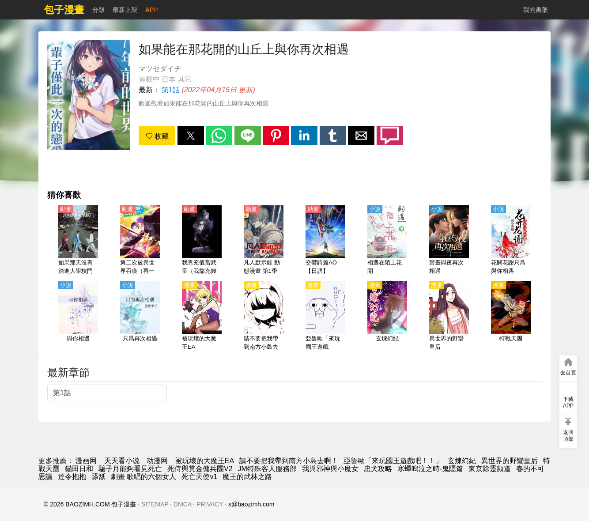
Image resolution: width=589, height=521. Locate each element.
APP (151, 9)
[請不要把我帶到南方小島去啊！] (263, 316)
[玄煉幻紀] (387, 316)
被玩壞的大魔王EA (204, 460)
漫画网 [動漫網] (86, 460)
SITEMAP (154, 504)
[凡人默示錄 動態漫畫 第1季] (263, 240)
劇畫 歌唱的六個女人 (143, 476)
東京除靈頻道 (489, 468)
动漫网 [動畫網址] (157, 460)
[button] (190, 135)
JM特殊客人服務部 (267, 468)
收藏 (157, 136)
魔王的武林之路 (247, 476)
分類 (98, 9)
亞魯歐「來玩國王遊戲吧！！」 (393, 460)
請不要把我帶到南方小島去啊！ (288, 460)
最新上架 (125, 9)
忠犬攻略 (378, 468)
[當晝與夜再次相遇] (449, 240)
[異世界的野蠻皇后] (449, 316)
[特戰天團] (511, 316)
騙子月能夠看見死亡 (130, 468)
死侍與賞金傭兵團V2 (200, 468)
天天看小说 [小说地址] (122, 460)
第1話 (171, 90)
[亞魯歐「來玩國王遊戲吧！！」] (325, 316)
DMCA (182, 504)
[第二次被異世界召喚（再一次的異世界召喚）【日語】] (140, 240)
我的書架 (535, 9)
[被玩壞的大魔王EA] (202, 316)
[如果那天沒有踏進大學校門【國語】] (78, 240)
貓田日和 (79, 468)
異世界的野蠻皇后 (509, 460)
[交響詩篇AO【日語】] (325, 240)
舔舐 (98, 476)
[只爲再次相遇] (140, 316)
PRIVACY (209, 504)
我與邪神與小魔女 (330, 468)
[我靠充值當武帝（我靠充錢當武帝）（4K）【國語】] (202, 240)
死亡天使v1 (199, 476)
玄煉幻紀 (462, 460)
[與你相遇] (78, 316)
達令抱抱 (72, 476)
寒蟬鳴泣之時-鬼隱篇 (430, 468)
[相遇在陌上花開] (387, 240)
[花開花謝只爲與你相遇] (511, 240)
